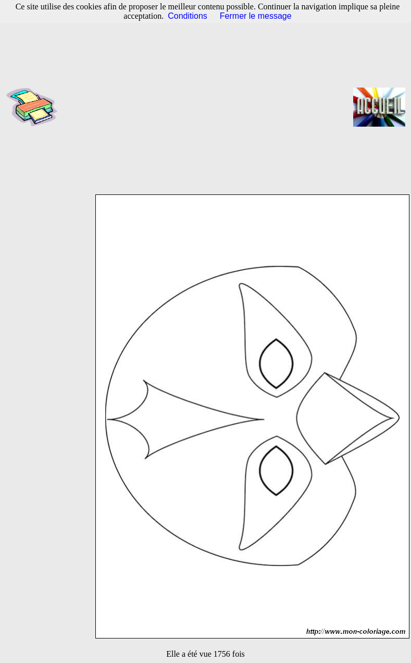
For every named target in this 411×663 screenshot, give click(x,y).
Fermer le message (256, 15)
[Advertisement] (209, 107)
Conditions (187, 15)
